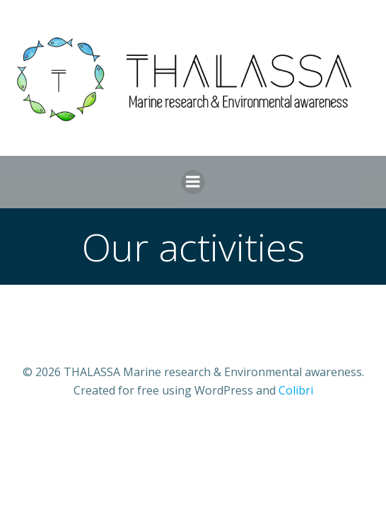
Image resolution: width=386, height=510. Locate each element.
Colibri (296, 390)
